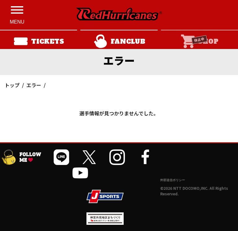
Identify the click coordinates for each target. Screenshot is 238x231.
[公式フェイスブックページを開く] (145, 157)
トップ (12, 85)
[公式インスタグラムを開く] (117, 157)
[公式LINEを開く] (61, 157)
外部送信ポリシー (172, 180)
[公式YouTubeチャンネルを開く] (80, 172)
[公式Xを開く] (89, 157)
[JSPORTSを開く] (105, 196)
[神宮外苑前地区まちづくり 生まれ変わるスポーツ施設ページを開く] (105, 222)
